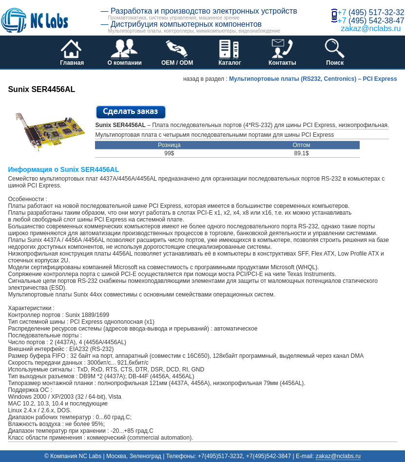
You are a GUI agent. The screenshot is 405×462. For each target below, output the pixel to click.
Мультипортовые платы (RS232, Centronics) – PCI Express (313, 78)
